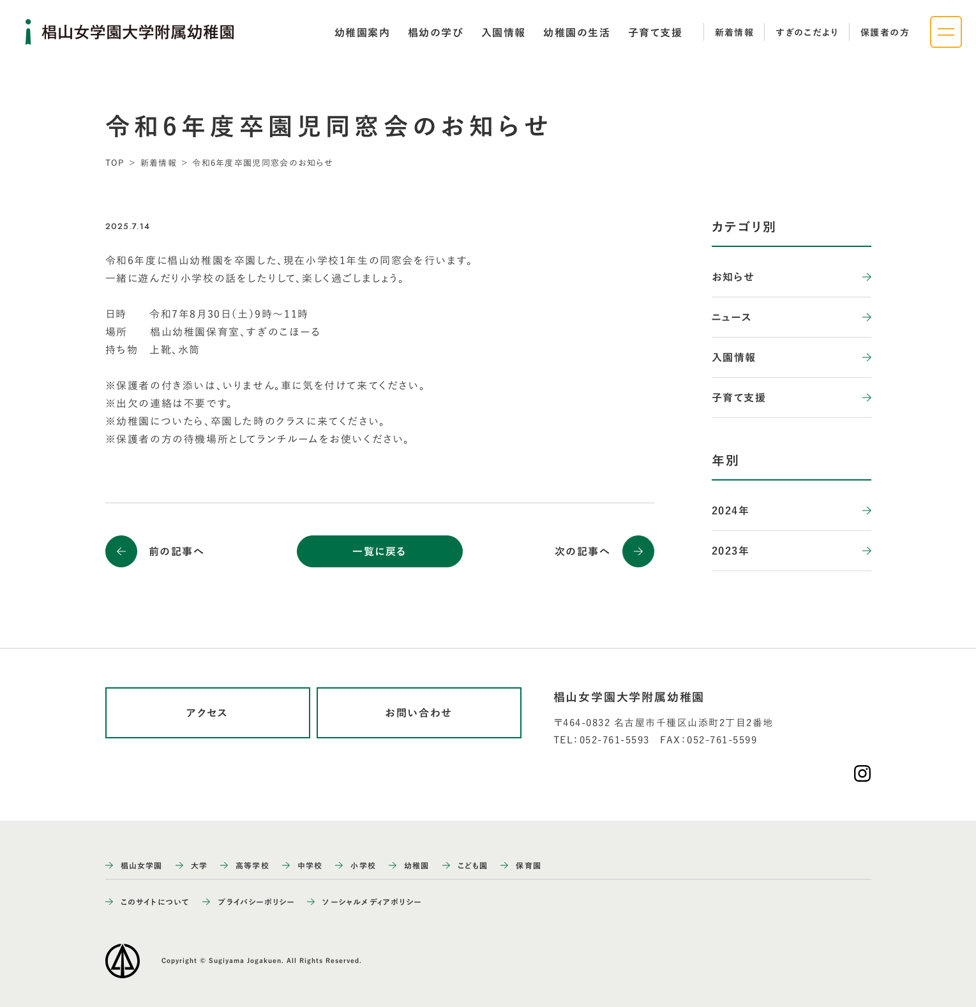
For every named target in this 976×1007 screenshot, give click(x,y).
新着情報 (735, 32)
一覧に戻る (379, 551)
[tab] (362, 32)
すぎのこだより (807, 32)
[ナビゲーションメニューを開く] (946, 32)
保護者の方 (885, 32)
